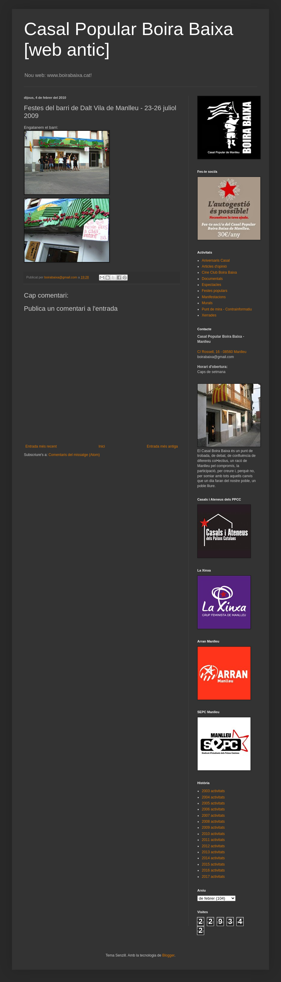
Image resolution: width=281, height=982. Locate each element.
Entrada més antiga (162, 446)
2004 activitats (213, 797)
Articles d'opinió (214, 266)
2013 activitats (213, 852)
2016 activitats (213, 870)
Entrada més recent (41, 446)
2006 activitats (213, 809)
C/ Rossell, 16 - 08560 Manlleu (221, 352)
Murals (207, 303)
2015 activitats (213, 864)
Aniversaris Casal (216, 260)
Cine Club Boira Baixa (219, 272)
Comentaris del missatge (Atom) (74, 455)
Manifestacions (214, 297)
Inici (102, 446)
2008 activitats (213, 821)
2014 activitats (213, 858)
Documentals (212, 279)
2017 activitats (213, 877)
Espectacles (211, 285)
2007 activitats (213, 815)
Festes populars (214, 291)
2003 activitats (213, 791)
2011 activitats (213, 840)
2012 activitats (213, 846)
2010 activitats (213, 834)
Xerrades (209, 315)
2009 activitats (213, 827)
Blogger (168, 955)
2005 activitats (213, 803)
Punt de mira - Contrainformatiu (227, 309)
